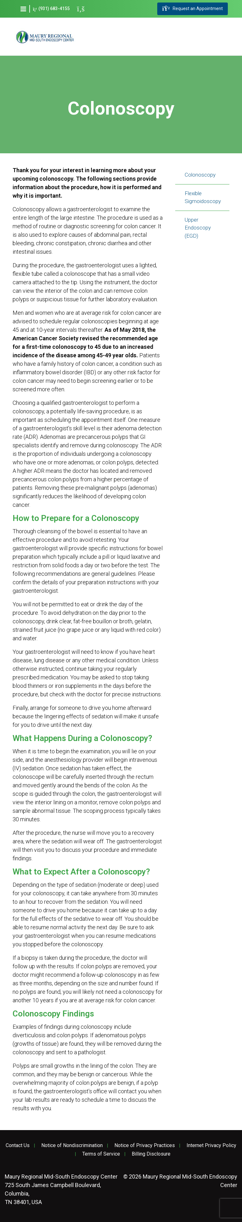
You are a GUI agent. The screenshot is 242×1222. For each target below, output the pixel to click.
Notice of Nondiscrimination (72, 1145)
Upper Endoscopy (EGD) (198, 228)
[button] (23, 9)
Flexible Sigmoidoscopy (203, 197)
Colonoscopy (200, 175)
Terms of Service (101, 1154)
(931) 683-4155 (51, 8)
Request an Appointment (192, 9)
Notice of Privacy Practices (144, 1145)
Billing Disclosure (151, 1154)
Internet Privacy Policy (211, 1145)
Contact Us (18, 1145)
